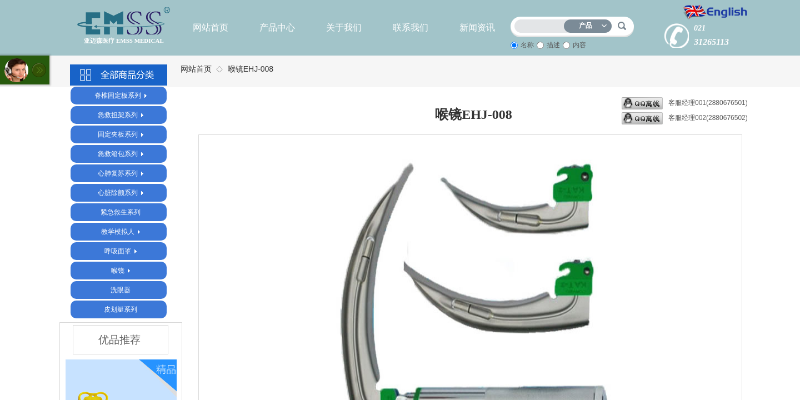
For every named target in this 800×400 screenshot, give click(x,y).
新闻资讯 (477, 27)
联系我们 (410, 27)
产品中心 (277, 27)
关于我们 (344, 27)
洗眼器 (121, 290)
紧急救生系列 (121, 212)
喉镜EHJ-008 (250, 68)
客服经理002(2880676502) (685, 118)
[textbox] (541, 24)
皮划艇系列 (120, 309)
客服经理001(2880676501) (685, 103)
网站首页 (210, 27)
